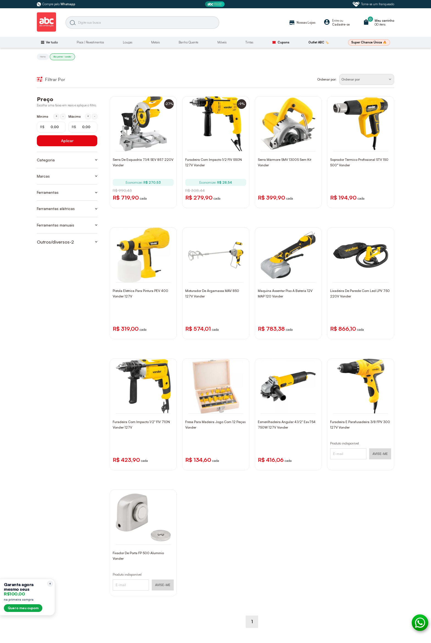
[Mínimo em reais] (51, 127)
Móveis (221, 42)
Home (43, 56)
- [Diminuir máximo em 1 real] (94, 116)
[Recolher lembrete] (50, 584)
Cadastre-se (341, 24)
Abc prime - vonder (62, 56)
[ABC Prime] (215, 4)
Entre (335, 21)
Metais (155, 42)
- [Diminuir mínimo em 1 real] (63, 116)
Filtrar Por (51, 79)
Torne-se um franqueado (373, 4)
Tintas (249, 42)
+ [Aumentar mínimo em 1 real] (56, 116)
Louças (127, 42)
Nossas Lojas (302, 22)
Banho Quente (188, 42)
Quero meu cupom (23, 608)
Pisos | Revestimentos (90, 42)
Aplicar (67, 140)
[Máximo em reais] (82, 127)
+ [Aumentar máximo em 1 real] (88, 116)
